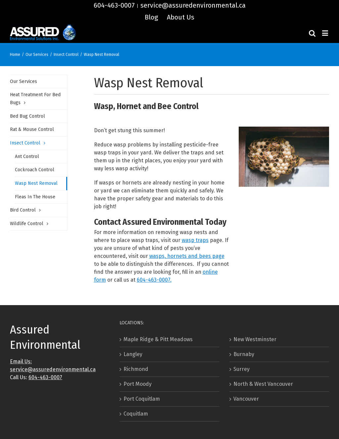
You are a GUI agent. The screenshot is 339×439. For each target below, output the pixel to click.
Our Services (23, 81)
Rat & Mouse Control (32, 129)
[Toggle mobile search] (312, 32)
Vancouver (246, 399)
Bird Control (23, 210)
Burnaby (243, 354)
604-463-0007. (154, 280)
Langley (132, 354)
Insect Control (25, 143)
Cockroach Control (34, 170)
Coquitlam (135, 414)
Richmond (135, 369)
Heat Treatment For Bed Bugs (35, 98)
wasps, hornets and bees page (186, 256)
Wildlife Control (26, 223)
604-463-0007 (114, 5)
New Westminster (254, 339)
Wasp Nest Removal (36, 183)
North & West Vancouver (263, 384)
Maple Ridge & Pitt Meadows (158, 339)
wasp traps (195, 240)
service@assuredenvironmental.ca (193, 5)
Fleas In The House (35, 197)
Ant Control (27, 156)
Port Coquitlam (141, 399)
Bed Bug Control (27, 116)
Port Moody (137, 384)
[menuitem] (151, 17)
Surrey (241, 369)
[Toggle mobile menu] (325, 32)
